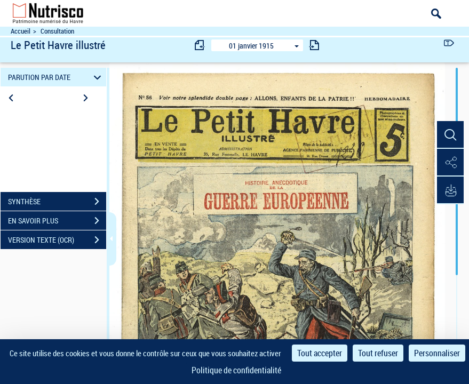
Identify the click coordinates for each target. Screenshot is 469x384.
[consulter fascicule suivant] (314, 45)
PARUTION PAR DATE (56, 77)
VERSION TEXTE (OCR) (57, 240)
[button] (450, 135)
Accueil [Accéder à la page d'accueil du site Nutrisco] (20, 31)
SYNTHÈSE (57, 201)
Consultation (57, 31)
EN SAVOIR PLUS (57, 220)
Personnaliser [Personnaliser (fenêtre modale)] (437, 353)
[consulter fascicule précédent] (200, 45)
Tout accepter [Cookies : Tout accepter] (319, 353)
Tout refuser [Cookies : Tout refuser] (378, 353)
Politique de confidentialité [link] (236, 370)
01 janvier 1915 (251, 46)
